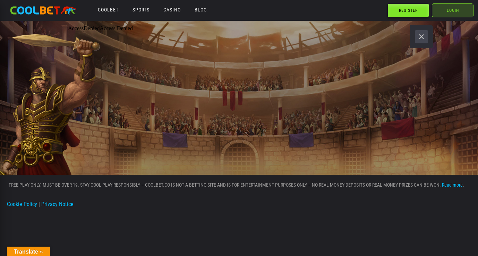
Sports (141, 9)
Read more (452, 185)
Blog (201, 9)
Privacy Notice (57, 204)
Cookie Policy (22, 204)
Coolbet (108, 9)
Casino (172, 9)
